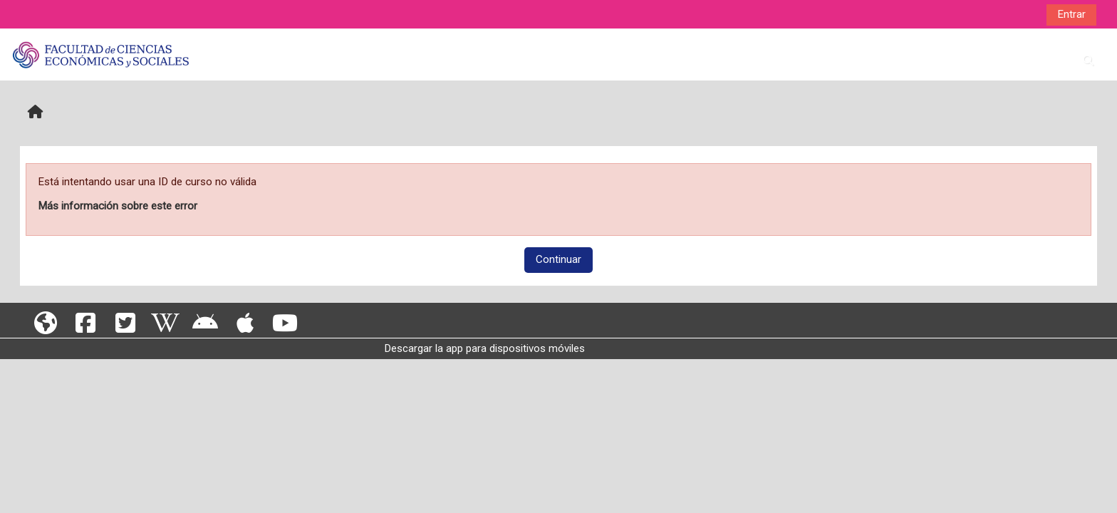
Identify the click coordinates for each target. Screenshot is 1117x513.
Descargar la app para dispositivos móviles (485, 348)
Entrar (1071, 14)
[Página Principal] (100, 54)
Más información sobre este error (117, 206)
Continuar (558, 259)
